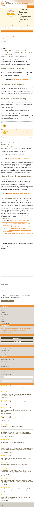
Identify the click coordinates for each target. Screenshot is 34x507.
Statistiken (3, 38)
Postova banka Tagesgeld (6, 413)
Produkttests (3, 318)
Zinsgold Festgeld (4, 404)
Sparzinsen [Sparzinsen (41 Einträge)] (19, 330)
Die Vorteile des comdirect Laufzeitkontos (19, 158)
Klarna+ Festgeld (4, 475)
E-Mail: (2, 376)
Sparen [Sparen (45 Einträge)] (17, 330)
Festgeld (3, 309)
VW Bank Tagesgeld (5, 421)
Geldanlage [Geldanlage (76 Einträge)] (29, 328)
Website (3, 290)
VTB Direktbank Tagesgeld (6, 443)
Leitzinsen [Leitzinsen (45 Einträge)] (12, 330)
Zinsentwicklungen (5, 323)
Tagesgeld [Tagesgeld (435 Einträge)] (28, 330)
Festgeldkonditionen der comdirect (19, 79)
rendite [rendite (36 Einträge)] (15, 330)
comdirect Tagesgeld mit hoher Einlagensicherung (19, 193)
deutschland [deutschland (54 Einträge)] (11, 328)
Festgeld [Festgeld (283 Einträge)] (24, 328)
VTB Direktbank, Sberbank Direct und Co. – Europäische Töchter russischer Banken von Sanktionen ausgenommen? (9, 245)
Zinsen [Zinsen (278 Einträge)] (3, 332)
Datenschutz (10, 505)
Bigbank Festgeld (4, 388)
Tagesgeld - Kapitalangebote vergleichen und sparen (11, 36)
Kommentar (4, 261)
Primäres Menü (32, 6)
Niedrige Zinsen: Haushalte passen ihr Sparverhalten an (20, 226)
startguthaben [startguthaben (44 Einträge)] (23, 330)
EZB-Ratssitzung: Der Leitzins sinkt (25, 242)
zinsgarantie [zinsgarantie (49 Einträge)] (6, 332)
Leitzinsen (3, 312)
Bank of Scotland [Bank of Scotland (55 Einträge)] (6, 328)
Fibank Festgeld (4, 484)
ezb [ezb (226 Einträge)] (20, 328)
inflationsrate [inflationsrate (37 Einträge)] (5, 330)
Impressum (3, 505)
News (2, 316)
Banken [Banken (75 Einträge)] (2, 328)
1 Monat (13, 28)
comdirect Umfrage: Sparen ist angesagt (18, 228)
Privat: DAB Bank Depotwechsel (7, 436)
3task (11, 56)
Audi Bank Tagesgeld (5, 459)
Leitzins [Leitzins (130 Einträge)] (9, 330)
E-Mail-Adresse (5, 284)
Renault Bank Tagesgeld (5, 465)
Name (2, 279)
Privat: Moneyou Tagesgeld (6, 452)
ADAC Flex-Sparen (5, 427)
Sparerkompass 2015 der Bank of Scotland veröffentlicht (20, 233)
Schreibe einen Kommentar (20, 56)
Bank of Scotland (4, 500)
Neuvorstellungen (4, 314)
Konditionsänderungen (6, 310)
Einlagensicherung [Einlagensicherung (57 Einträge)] (15, 328)
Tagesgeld (3, 321)
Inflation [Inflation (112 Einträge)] (2, 330)
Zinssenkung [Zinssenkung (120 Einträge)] (11, 332)
